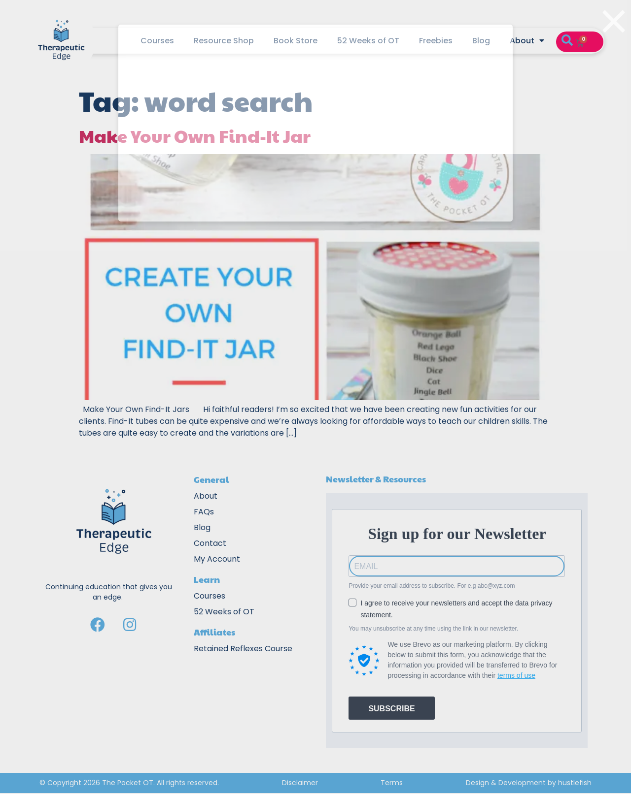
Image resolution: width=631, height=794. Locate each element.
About (527, 41)
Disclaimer (300, 783)
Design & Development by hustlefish (529, 783)
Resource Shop (224, 40)
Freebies (436, 40)
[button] (567, 40)
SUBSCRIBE (391, 708)
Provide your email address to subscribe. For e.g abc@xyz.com (432, 586)
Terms (392, 783)
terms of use (516, 675)
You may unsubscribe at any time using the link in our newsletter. (433, 629)
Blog (481, 40)
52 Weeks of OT (368, 40)
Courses (157, 40)
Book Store (295, 40)
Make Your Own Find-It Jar (195, 135)
